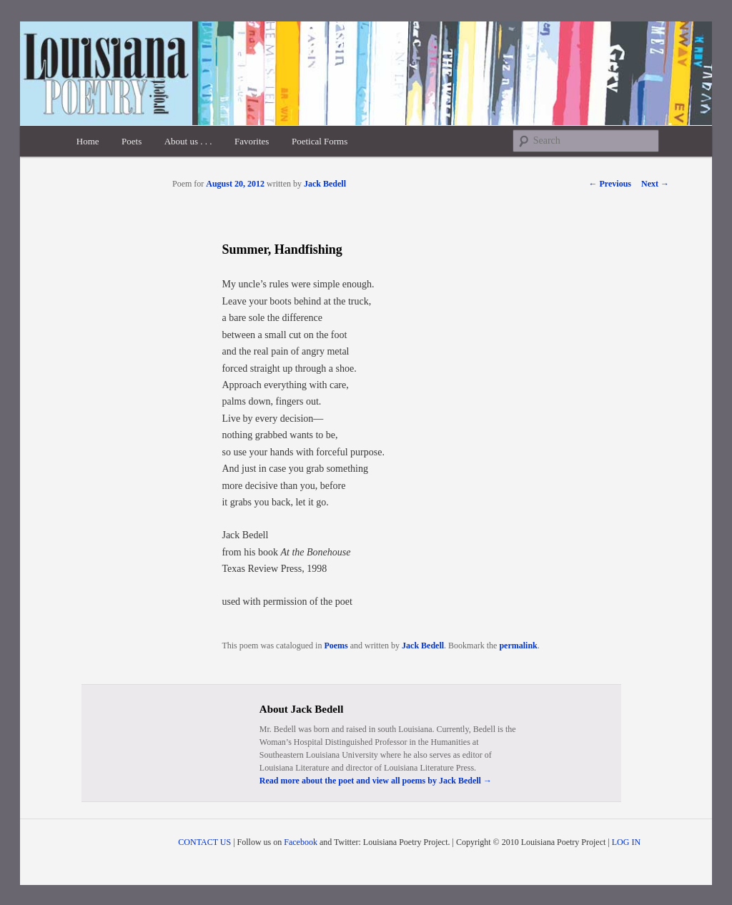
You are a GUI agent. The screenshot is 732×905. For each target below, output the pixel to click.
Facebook (300, 842)
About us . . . (188, 141)
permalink (518, 646)
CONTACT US (204, 842)
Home (87, 141)
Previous (610, 184)
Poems (335, 646)
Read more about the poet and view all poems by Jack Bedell (375, 781)
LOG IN (626, 842)
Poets (132, 141)
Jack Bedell (325, 184)
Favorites (251, 141)
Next (655, 184)
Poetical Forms (319, 141)
